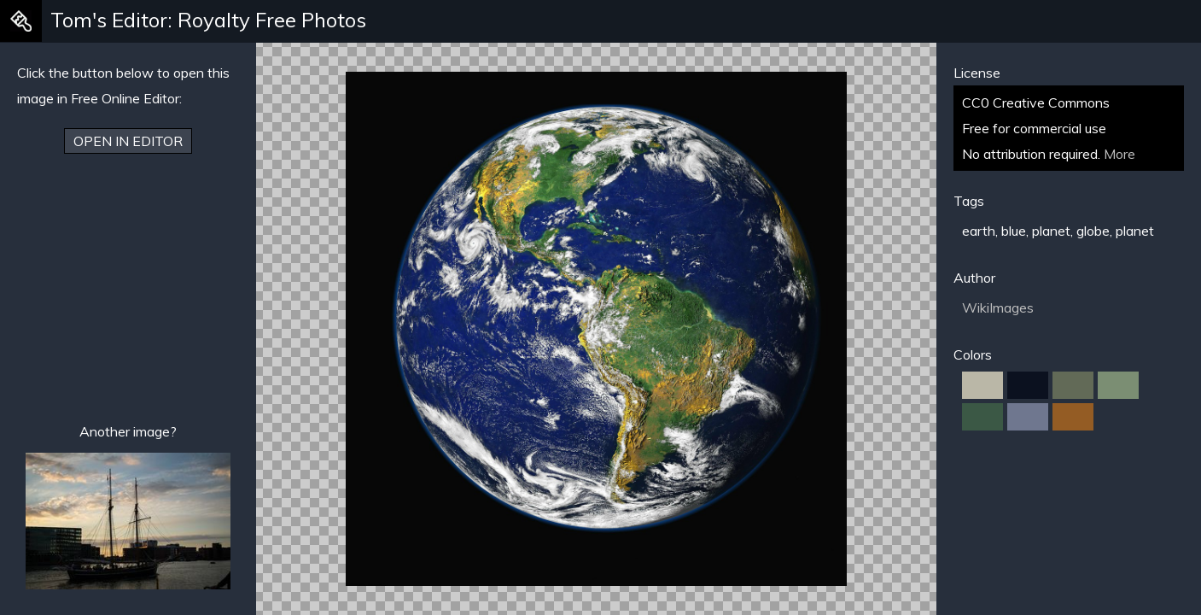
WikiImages (998, 307)
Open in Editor (128, 140)
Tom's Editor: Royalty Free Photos (208, 19)
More (1119, 153)
